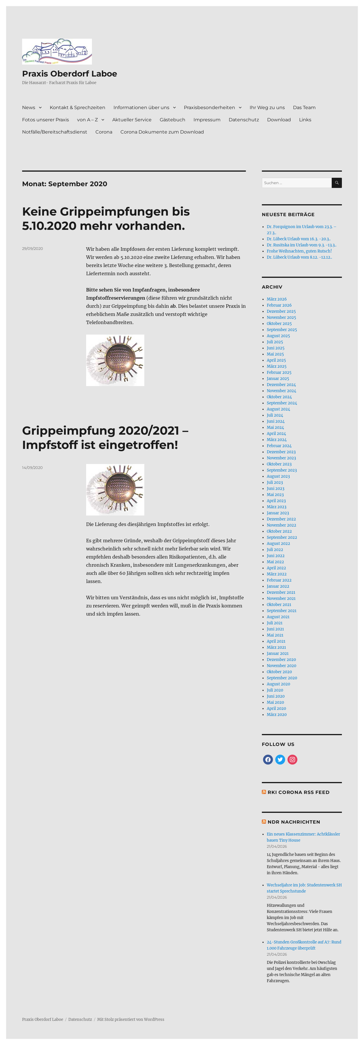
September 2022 (282, 537)
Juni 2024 (276, 421)
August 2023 (278, 476)
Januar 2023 (278, 513)
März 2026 (277, 299)
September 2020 (282, 678)
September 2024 (282, 403)
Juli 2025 (275, 342)
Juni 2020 (276, 696)
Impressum (207, 119)
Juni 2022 (276, 555)
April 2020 (276, 708)
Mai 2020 (275, 702)
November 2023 (281, 458)
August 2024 (278, 409)
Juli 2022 (275, 549)
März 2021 (276, 647)
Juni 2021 (275, 629)
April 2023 (276, 500)
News (28, 107)
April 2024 (276, 433)
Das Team (304, 107)
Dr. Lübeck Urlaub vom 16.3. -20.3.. (299, 239)
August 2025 (278, 335)
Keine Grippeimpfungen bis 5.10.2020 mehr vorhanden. (106, 218)
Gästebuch (172, 119)
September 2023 (282, 470)
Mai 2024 (275, 427)
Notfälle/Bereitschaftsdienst (54, 132)
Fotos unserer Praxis (45, 119)
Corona (103, 132)
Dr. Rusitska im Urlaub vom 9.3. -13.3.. (301, 245)
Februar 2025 (279, 372)
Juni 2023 (275, 488)
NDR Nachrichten (294, 822)
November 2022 (281, 525)
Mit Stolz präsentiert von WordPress (130, 1019)
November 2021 (281, 598)
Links (305, 119)
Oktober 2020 (279, 671)
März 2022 (277, 574)
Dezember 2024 (281, 384)
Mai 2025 (275, 354)
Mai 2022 (275, 561)
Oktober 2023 (279, 464)
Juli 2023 (275, 482)
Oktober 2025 (279, 323)
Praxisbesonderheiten (209, 107)
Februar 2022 (279, 580)
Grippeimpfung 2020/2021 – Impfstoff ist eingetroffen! (105, 437)
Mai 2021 (275, 635)
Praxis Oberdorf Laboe (69, 74)
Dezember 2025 (281, 311)
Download (279, 119)
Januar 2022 (278, 586)
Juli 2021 (275, 623)
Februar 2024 (279, 445)
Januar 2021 (278, 653)
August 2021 (278, 616)
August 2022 (278, 543)
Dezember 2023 (281, 451)
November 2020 (281, 665)
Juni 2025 (276, 348)
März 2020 (277, 714)
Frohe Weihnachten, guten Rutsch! (299, 251)
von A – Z (87, 119)
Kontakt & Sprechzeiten (77, 107)
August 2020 (278, 684)
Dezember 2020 (281, 659)
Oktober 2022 (279, 531)
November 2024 (281, 390)
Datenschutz (244, 119)
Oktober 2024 (279, 396)
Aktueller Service (132, 119)
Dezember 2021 (281, 592)
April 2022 (276, 568)
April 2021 (276, 641)
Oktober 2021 (279, 604)
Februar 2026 (279, 305)
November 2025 (281, 317)
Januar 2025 (278, 378)
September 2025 (282, 329)
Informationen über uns (141, 107)
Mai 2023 (275, 494)
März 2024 (277, 439)
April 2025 (276, 360)
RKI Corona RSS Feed (298, 792)
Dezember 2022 (281, 519)
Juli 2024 (275, 415)
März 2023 (276, 506)
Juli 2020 (275, 690)
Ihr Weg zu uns (267, 107)
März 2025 (277, 366)
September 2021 (281, 610)
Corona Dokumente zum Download (162, 132)
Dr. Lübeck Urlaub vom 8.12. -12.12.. (299, 257)
